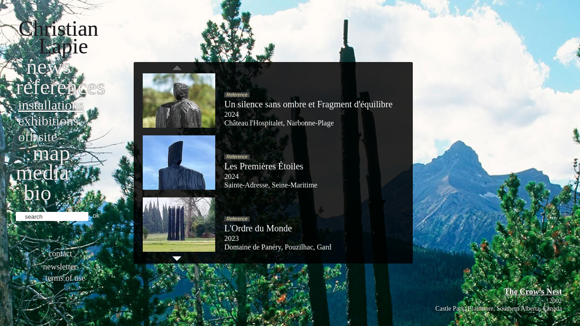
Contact (60, 253)
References (60, 87)
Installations (51, 104)
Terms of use (65, 278)
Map (51, 153)
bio (37, 193)
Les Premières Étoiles (263, 166)
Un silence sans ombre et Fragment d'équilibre (308, 104)
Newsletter (60, 266)
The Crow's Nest (533, 291)
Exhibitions (48, 120)
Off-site (37, 136)
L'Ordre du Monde (258, 228)
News (48, 66)
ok (96, 215)
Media (42, 172)
